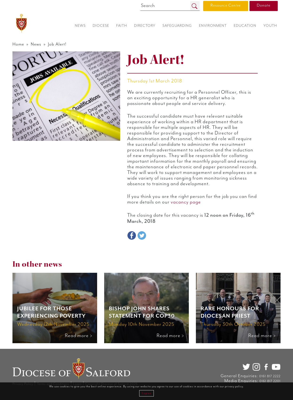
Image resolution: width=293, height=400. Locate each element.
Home (18, 44)
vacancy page (186, 202)
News (36, 44)
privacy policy (234, 386)
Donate (263, 5)
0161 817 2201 (270, 381)
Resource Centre (225, 5)
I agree (146, 393)
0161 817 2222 (270, 376)
